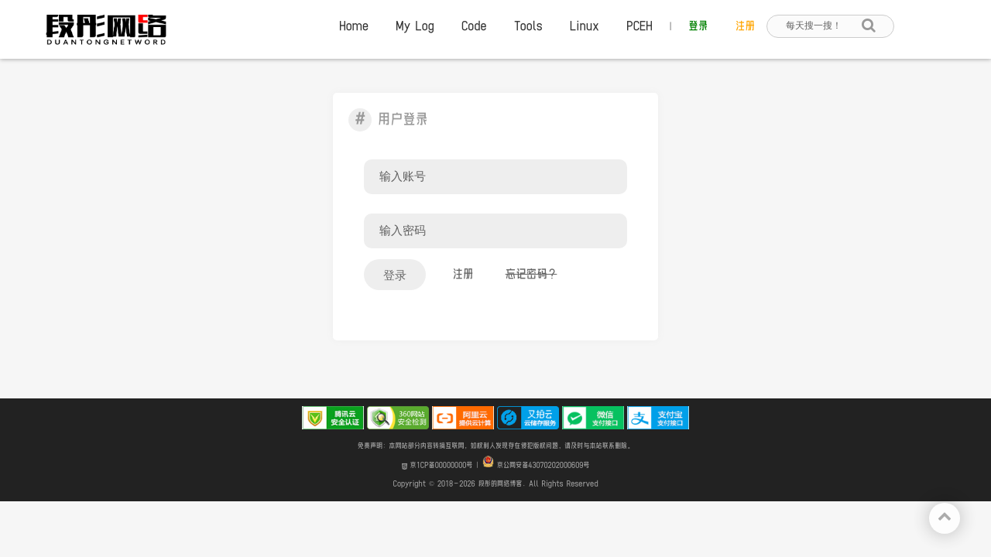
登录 (698, 26)
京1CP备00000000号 (437, 465)
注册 (745, 26)
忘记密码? (531, 274)
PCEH (639, 26)
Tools (528, 26)
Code (474, 26)
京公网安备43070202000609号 (536, 465)
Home (354, 26)
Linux (584, 26)
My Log (415, 26)
